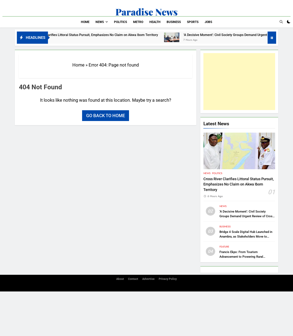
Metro (138, 22)
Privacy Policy (168, 279)
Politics (120, 22)
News (99, 22)
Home (85, 22)
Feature (224, 247)
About (120, 279)
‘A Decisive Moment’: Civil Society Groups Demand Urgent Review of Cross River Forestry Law (246, 216)
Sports (193, 22)
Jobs (208, 22)
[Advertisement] (239, 81)
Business (174, 22)
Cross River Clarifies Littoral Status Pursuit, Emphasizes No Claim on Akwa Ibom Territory (98, 35)
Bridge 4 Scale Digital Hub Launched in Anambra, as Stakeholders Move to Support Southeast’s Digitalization (245, 236)
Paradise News (146, 11)
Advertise (148, 279)
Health (155, 22)
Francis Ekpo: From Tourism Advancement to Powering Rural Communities (241, 256)
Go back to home (105, 115)
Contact (133, 279)
